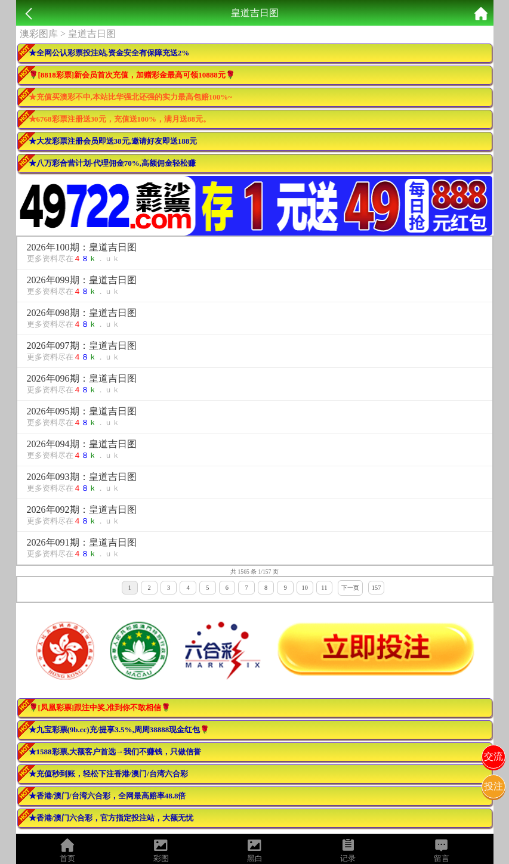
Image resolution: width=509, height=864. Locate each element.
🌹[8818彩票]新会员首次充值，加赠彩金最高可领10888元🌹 (132, 74)
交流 (493, 756)
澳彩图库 (39, 34)
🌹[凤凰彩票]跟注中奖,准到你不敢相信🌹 (100, 707)
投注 (493, 786)
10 (305, 587)
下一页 (350, 587)
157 (376, 587)
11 (324, 587)
